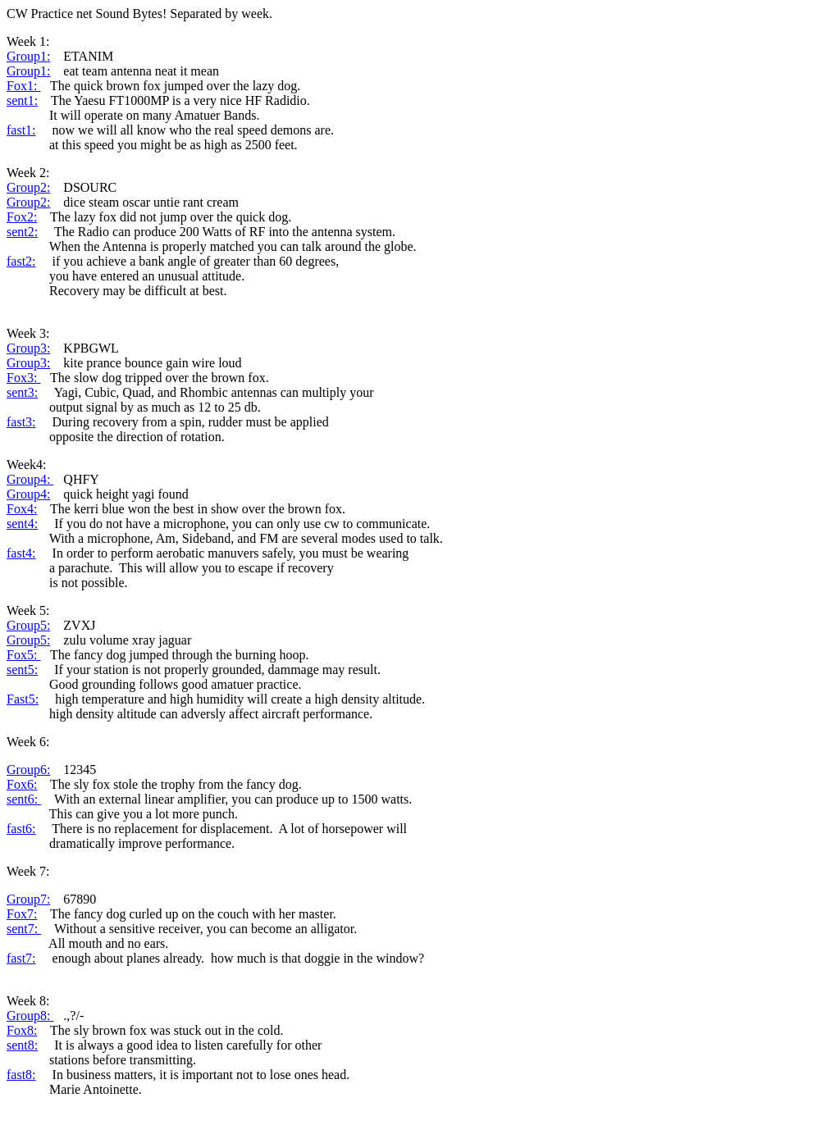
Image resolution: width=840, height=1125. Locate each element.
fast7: (21, 958)
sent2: (22, 232)
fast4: (21, 553)
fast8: (21, 1075)
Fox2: (22, 217)
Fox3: (23, 378)
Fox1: (23, 86)
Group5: (28, 625)
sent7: (24, 929)
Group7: (28, 899)
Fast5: (23, 699)
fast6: (21, 829)
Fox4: (22, 509)
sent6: (24, 799)
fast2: (21, 261)
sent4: (22, 524)
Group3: (28, 348)
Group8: (30, 1016)
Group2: (28, 187)
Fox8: (22, 1030)
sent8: (22, 1045)
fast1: (21, 130)
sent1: (22, 100)
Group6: (28, 770)
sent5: (22, 669)
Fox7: (22, 914)
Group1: (28, 56)
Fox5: (23, 655)
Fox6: (22, 784)
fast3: (21, 422)
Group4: (30, 479)
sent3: (22, 392)
